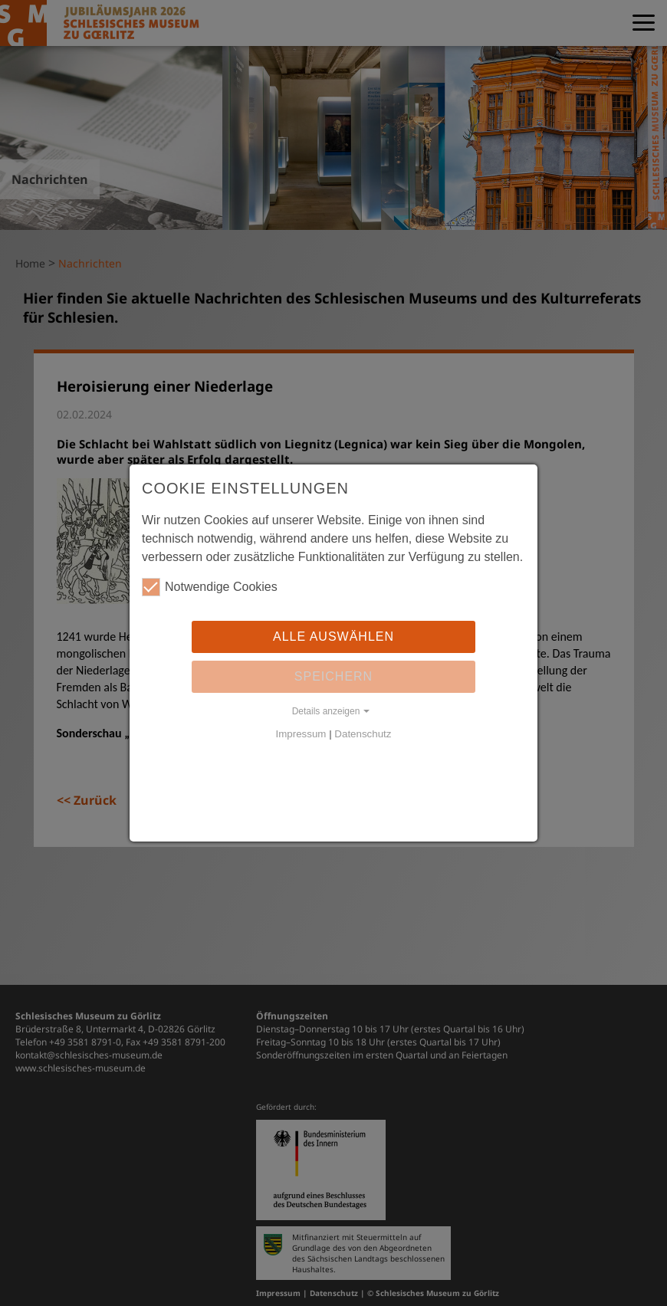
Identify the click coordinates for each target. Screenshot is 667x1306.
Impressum (301, 734)
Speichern (333, 676)
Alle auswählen (333, 636)
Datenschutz (362, 734)
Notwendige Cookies (210, 587)
